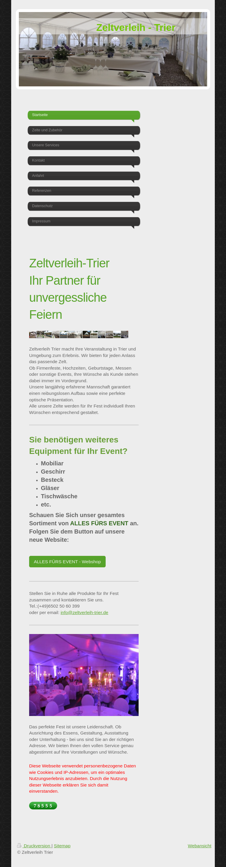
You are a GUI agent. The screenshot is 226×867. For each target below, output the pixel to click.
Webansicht (199, 845)
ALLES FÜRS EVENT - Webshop (67, 561)
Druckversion (34, 845)
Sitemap (62, 845)
